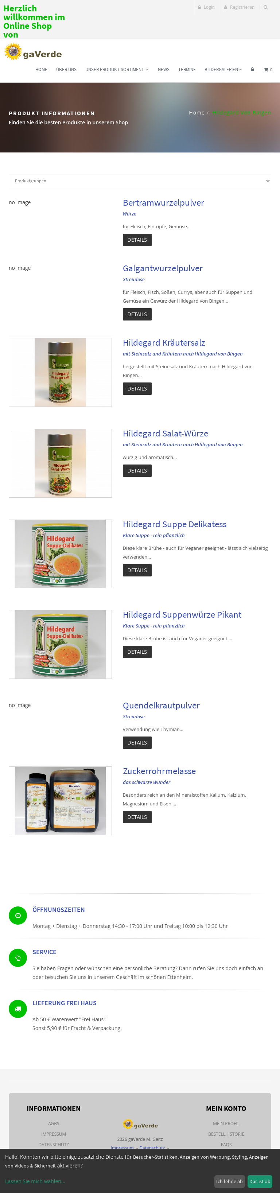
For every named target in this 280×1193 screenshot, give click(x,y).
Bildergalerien (223, 69)
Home (41, 69)
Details (137, 239)
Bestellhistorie (226, 1134)
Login (206, 7)
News (164, 69)
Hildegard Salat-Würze (165, 433)
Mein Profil (226, 1123)
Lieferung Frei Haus (64, 1005)
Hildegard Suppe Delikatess (174, 524)
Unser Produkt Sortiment (116, 69)
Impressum (53, 1134)
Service (44, 954)
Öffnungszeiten (58, 911)
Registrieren (239, 7)
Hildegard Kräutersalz (164, 342)
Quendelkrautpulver (161, 705)
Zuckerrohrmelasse (159, 771)
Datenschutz (53, 1145)
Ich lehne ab (229, 1181)
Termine (187, 69)
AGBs (53, 1123)
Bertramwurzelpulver (163, 202)
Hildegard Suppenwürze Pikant (182, 614)
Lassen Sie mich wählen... (35, 1181)
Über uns (66, 69)
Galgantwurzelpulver (163, 268)
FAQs (226, 1145)
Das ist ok (259, 1181)
